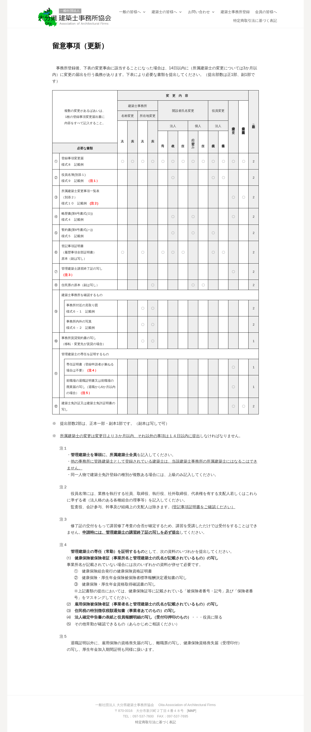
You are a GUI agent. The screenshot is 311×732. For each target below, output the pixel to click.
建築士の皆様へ (164, 12)
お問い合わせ (199, 12)
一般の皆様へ (130, 12)
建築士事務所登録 (235, 12)
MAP (191, 711)
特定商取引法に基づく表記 (255, 20)
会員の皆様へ (266, 12)
